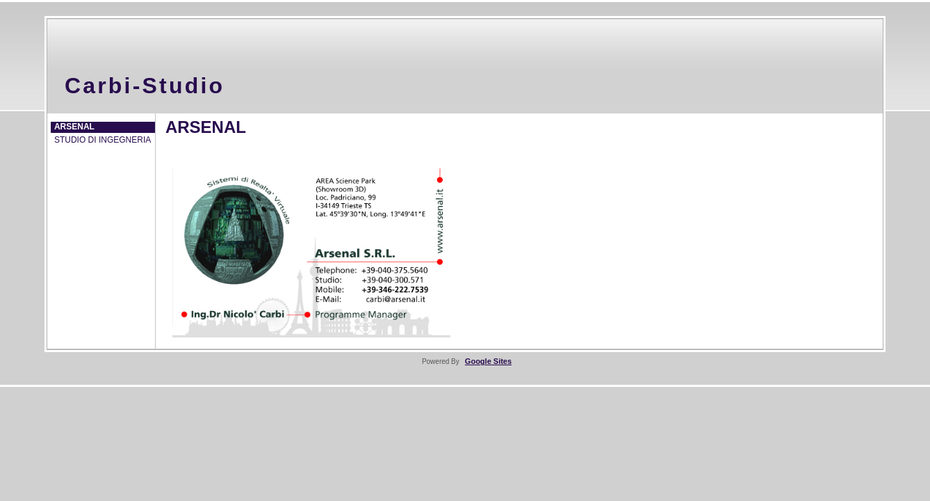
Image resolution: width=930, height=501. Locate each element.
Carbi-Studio (145, 85)
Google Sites (488, 361)
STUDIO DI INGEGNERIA (102, 140)
